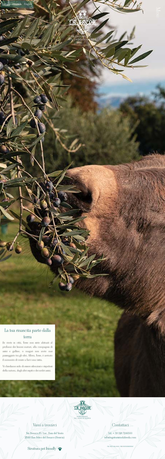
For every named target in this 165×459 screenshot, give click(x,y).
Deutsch (17, 4)
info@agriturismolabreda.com (120, 437)
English (28, 4)
